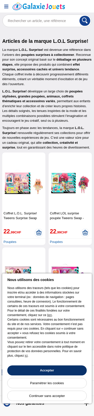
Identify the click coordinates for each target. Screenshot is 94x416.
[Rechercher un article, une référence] (47, 21)
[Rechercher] (84, 21)
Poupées (10, 242)
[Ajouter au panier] (39, 232)
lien (49, 315)
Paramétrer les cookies (47, 383)
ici (26, 355)
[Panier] (87, 6)
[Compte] (75, 6)
